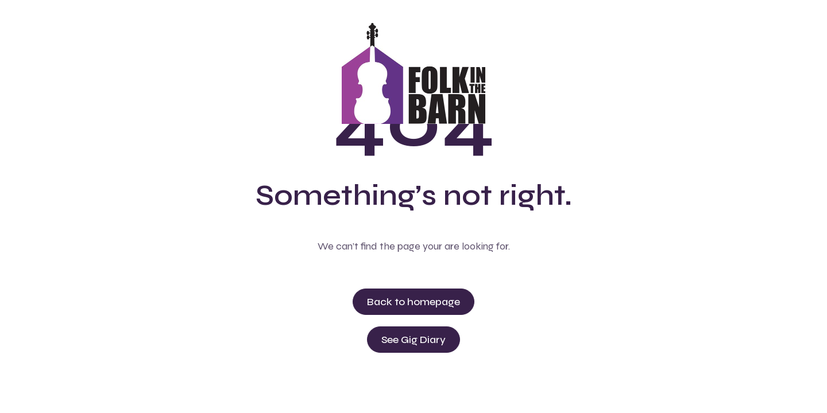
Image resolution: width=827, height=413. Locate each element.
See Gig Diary (413, 339)
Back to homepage (413, 301)
